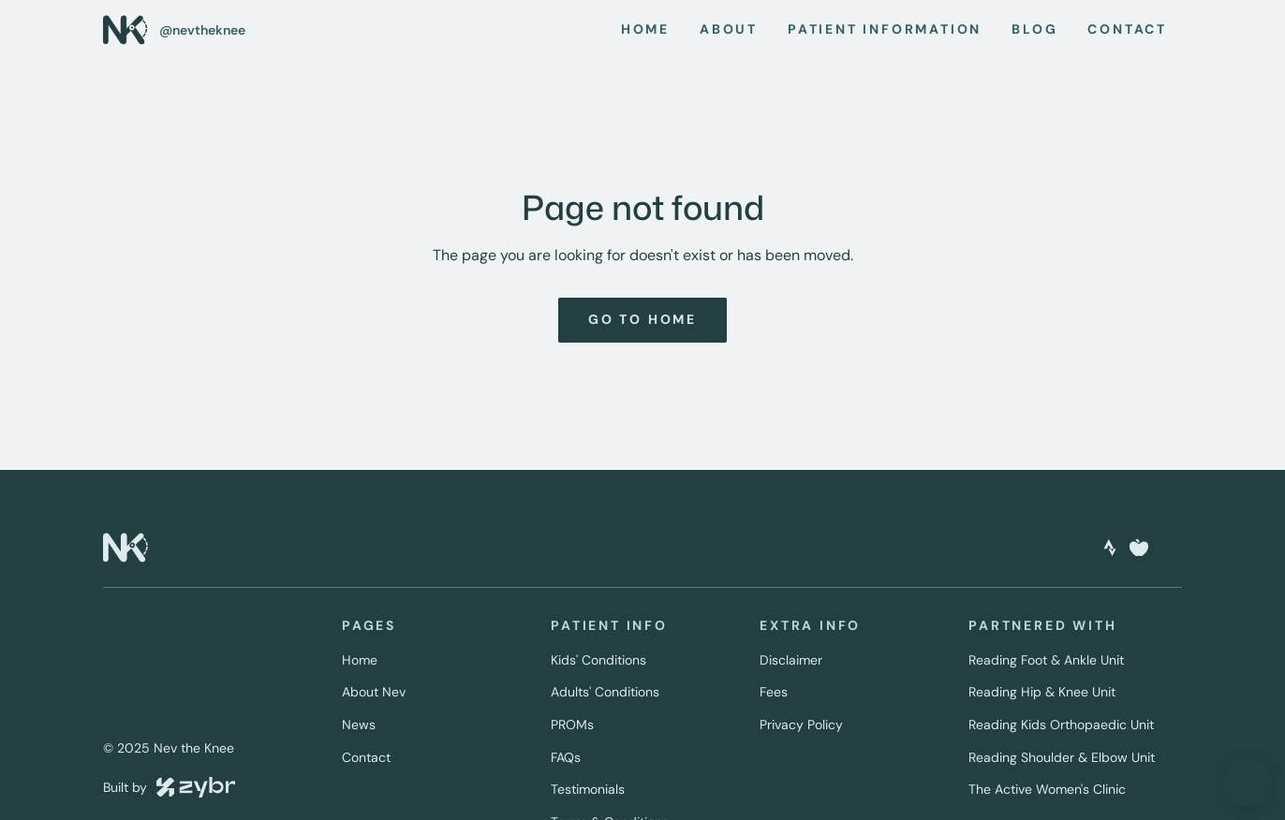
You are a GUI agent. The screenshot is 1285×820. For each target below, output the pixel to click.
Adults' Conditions (605, 691)
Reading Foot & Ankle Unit (1046, 660)
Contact (366, 757)
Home (359, 660)
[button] (1247, 782)
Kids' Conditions (598, 660)
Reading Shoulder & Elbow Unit (1061, 757)
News (359, 724)
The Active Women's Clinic (1047, 789)
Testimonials (588, 789)
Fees (774, 691)
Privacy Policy (801, 724)
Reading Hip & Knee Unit (1041, 691)
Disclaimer (791, 660)
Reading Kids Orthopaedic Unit (1061, 724)
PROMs (572, 724)
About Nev (374, 691)
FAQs (566, 757)
